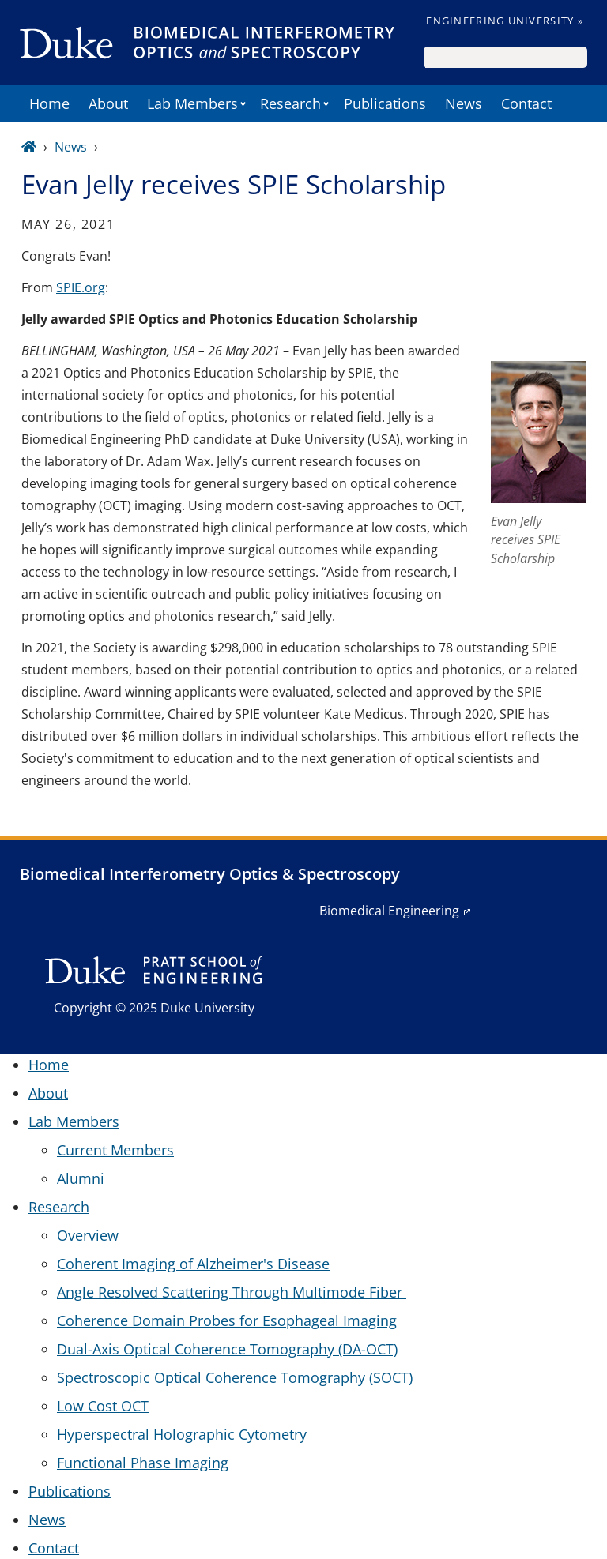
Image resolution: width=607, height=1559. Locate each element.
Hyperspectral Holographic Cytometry (182, 1434)
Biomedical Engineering (389, 910)
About (108, 103)
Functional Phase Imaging (142, 1462)
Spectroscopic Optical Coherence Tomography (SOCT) (235, 1377)
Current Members (115, 1149)
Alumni (80, 1178)
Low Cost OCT (103, 1405)
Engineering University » (504, 20)
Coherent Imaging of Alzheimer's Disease (193, 1263)
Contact (526, 103)
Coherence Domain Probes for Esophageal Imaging (227, 1320)
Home (49, 103)
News (463, 103)
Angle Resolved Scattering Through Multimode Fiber (231, 1292)
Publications (385, 103)
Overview (88, 1235)
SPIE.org (80, 287)
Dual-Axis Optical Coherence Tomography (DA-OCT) (227, 1348)
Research (290, 103)
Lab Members (192, 103)
